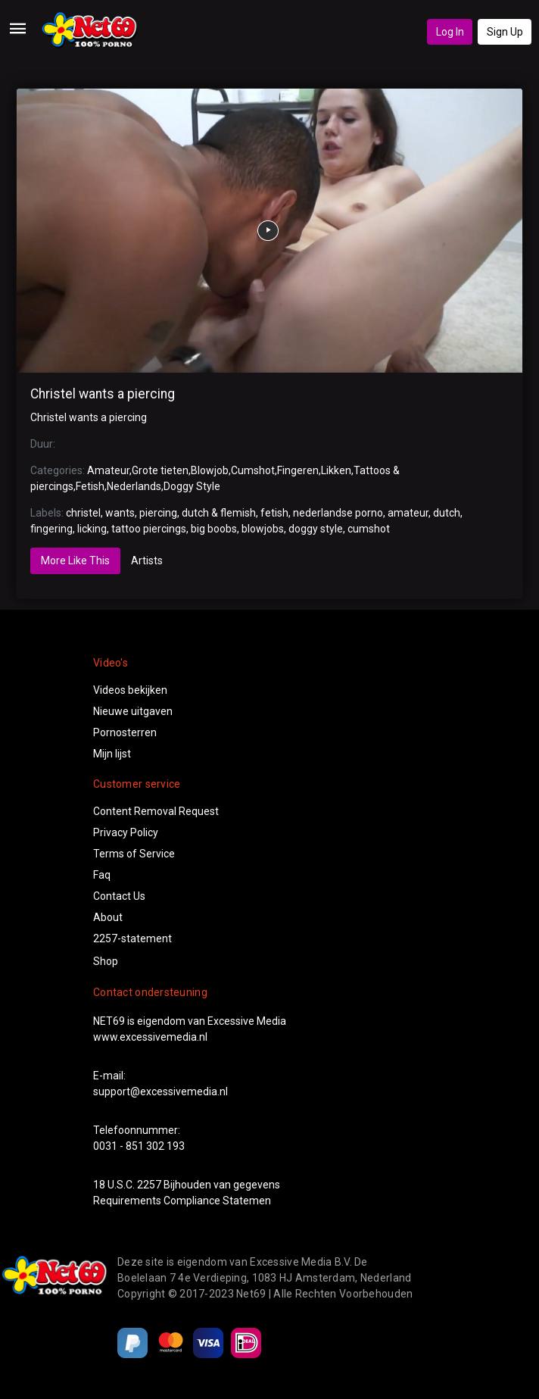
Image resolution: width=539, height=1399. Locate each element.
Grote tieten (160, 470)
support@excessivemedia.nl (160, 1091)
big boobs (214, 529)
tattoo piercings (148, 529)
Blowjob (210, 470)
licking (92, 529)
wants (120, 513)
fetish (274, 513)
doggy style (315, 529)
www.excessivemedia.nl (150, 1037)
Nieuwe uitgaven (133, 711)
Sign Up (505, 32)
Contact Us (119, 896)
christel (83, 513)
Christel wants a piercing (102, 393)
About (108, 917)
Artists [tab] (147, 560)
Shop (105, 961)
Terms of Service (134, 854)
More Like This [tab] (75, 560)
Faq (102, 875)
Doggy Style (192, 486)
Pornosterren (125, 732)
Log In (450, 32)
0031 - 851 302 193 (139, 1146)
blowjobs (262, 529)
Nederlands (134, 486)
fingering (51, 529)
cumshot (368, 529)
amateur (408, 513)
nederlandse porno (338, 513)
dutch (446, 513)
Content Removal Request (156, 811)
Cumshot (253, 470)
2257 (149, 1185)
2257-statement (132, 938)
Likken (336, 470)
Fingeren (298, 470)
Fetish (90, 486)
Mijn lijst (112, 754)
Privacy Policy (125, 832)
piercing (158, 513)
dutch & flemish (219, 513)
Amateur (108, 470)
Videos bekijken (130, 690)
